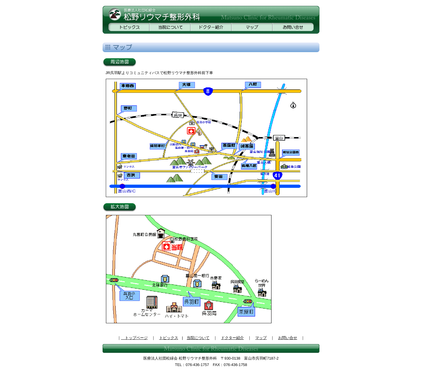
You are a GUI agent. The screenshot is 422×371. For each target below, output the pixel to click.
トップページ (134, 338)
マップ (261, 338)
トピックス (168, 338)
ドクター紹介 (232, 338)
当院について (198, 338)
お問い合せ (287, 338)
